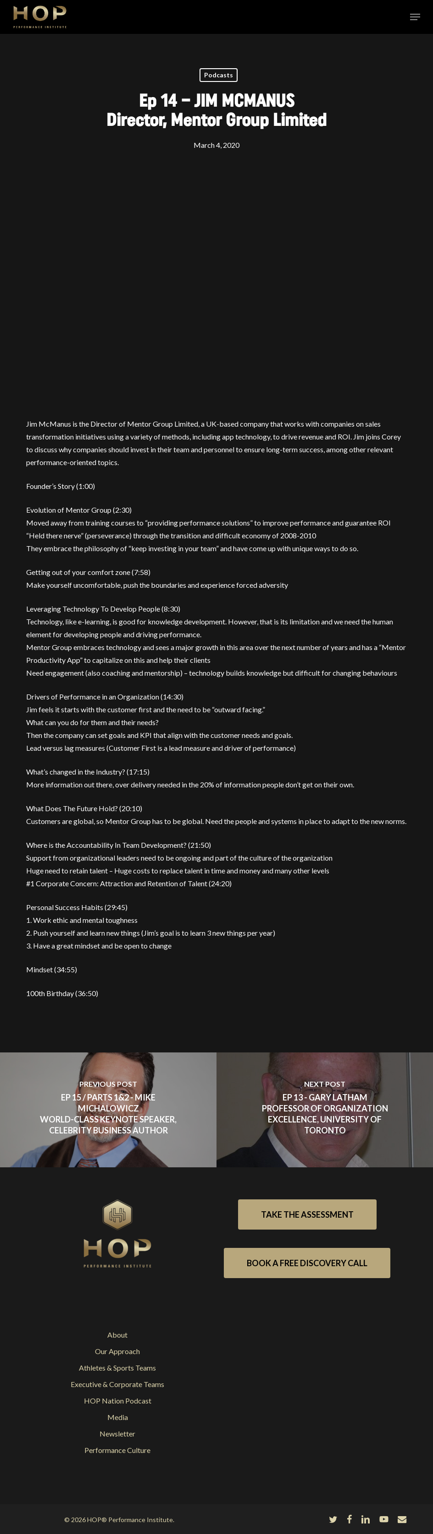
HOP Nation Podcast (117, 1400)
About (117, 1334)
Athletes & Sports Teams (117, 1367)
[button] (415, 17)
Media (117, 1417)
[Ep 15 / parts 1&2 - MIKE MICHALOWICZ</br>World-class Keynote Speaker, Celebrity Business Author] (108, 1109)
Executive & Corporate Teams (117, 1384)
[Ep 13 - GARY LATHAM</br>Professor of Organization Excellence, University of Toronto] (324, 1109)
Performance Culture (117, 1450)
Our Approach (117, 1351)
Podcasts (218, 75)
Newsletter (117, 1433)
